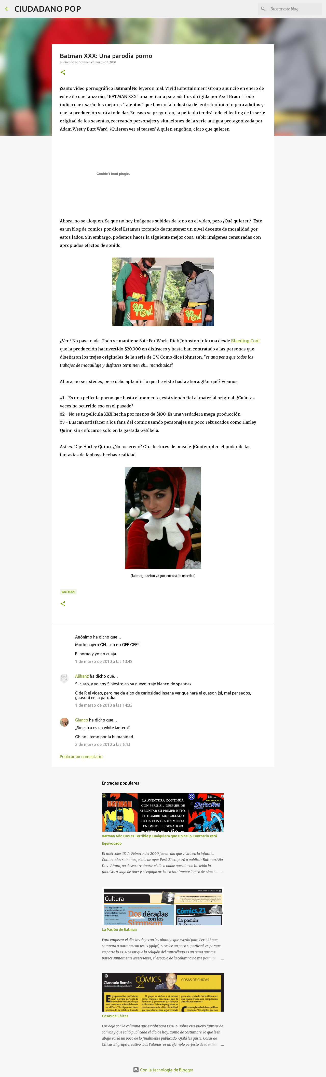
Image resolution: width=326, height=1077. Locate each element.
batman (68, 591)
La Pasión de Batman (119, 930)
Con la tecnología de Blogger (163, 1070)
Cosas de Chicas (115, 1016)
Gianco (81, 720)
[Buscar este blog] (295, 9)
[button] (63, 72)
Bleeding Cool (245, 340)
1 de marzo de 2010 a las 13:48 (103, 661)
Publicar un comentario (81, 756)
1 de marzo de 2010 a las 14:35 (103, 705)
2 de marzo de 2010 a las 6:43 (102, 744)
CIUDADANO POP (47, 8)
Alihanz (82, 676)
